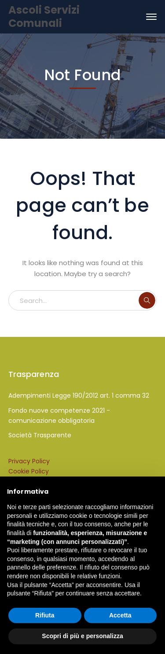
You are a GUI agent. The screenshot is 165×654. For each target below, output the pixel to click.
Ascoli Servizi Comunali (44, 16)
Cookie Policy (28, 471)
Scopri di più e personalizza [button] (82, 635)
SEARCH (147, 300)
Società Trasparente (39, 435)
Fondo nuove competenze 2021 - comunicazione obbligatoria (59, 415)
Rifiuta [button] (45, 615)
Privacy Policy (29, 461)
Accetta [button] (120, 615)
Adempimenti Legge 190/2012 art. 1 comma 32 (78, 395)
